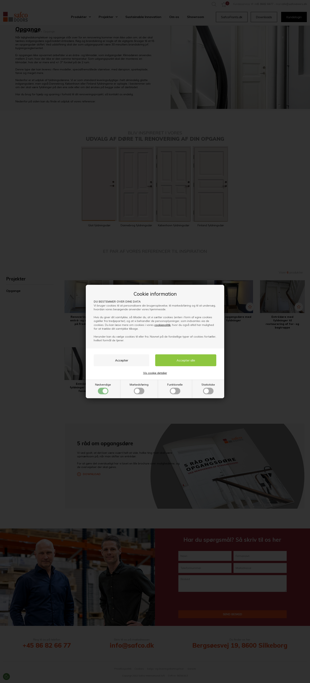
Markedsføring (139, 388)
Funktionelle (175, 388)
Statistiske (208, 388)
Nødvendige (103, 388)
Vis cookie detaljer (155, 373)
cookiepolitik (162, 325)
